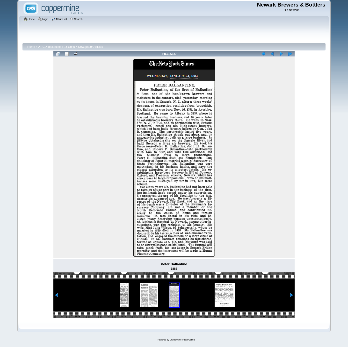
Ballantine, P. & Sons (61, 47)
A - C (41, 47)
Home (31, 47)
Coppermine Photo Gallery (182, 340)
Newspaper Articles (90, 47)
